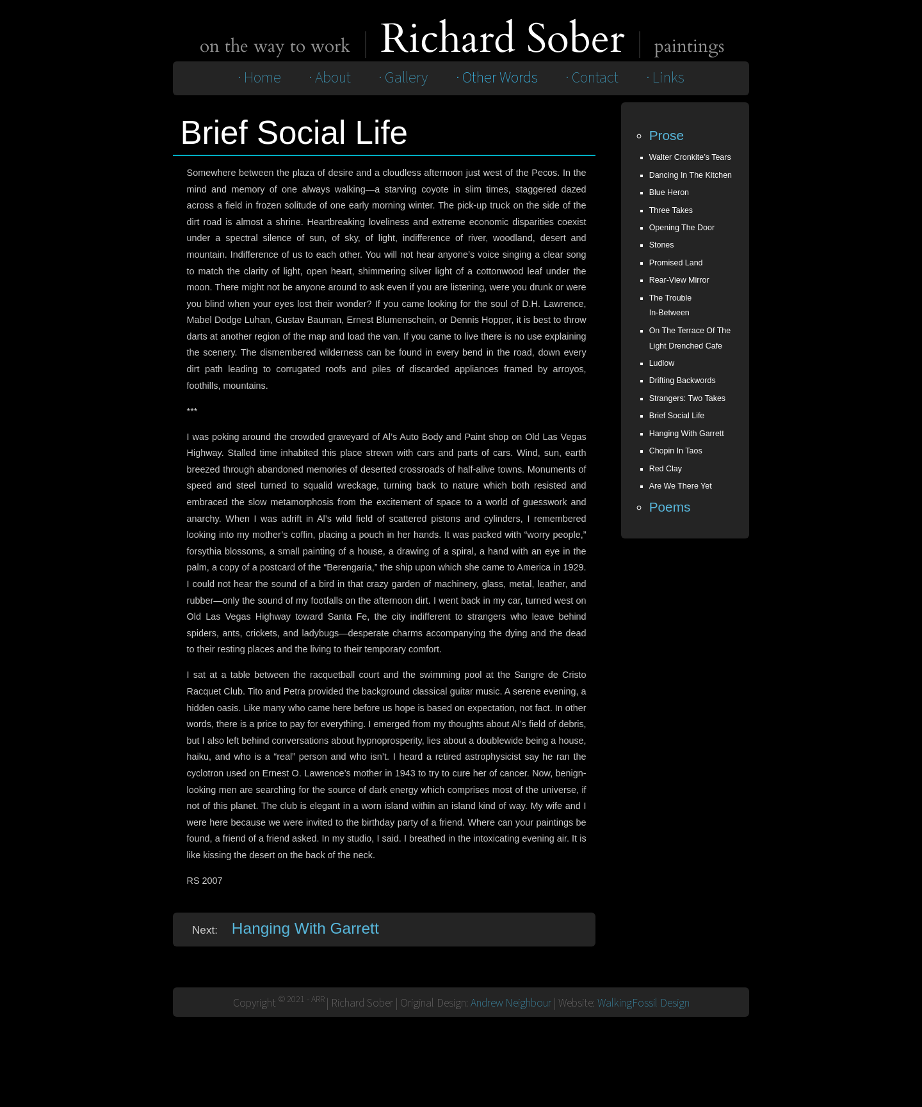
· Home (259, 78)
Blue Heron (669, 192)
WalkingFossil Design (643, 1003)
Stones (661, 244)
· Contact (592, 78)
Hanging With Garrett (305, 928)
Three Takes (671, 210)
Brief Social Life (677, 415)
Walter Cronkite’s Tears (690, 157)
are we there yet (680, 486)
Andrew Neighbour (511, 1003)
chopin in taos (675, 450)
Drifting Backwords (682, 380)
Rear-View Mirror (679, 280)
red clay (665, 468)
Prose (666, 135)
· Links (665, 78)
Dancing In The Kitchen (690, 175)
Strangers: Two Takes (687, 398)
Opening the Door (682, 227)
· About (330, 78)
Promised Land (676, 262)
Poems (670, 506)
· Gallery (403, 78)
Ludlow (662, 363)
